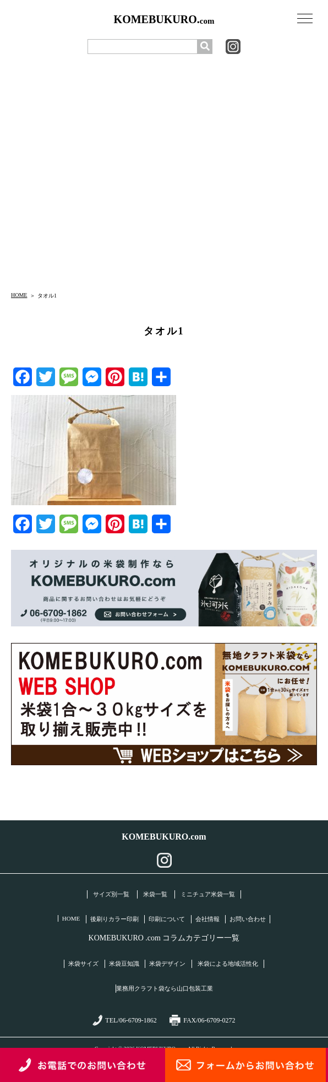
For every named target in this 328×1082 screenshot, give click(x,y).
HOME (19, 295)
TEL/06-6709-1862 (124, 1020)
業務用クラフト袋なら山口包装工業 (164, 988)
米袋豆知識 (124, 963)
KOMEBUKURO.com (164, 836)
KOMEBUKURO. (164, 19)
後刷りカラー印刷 (114, 919)
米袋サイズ (83, 963)
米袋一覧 (155, 894)
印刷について (167, 919)
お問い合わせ (247, 919)
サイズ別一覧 (111, 894)
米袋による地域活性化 (228, 963)
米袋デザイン (167, 963)
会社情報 (207, 919)
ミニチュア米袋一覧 (208, 894)
